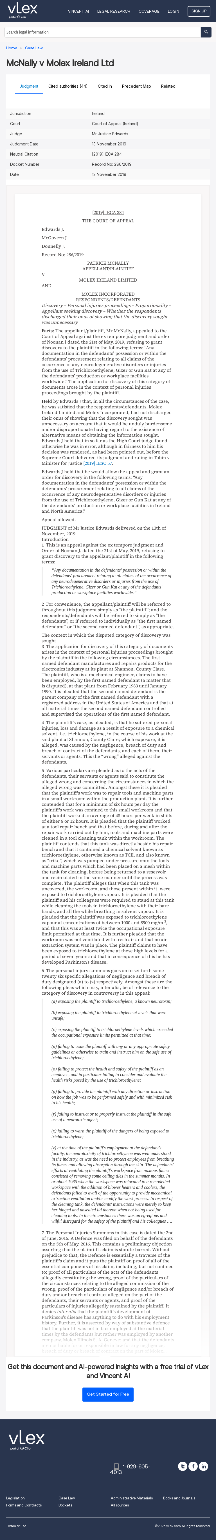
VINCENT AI (78, 11)
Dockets (65, 1505)
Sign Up (199, 11)
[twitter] (182, 1466)
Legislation (15, 1498)
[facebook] (193, 1466)
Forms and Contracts (24, 1505)
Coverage (149, 11)
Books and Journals (179, 1498)
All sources (120, 1505)
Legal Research (113, 11)
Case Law (66, 1498)
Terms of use (16, 1526)
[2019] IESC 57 (97, 463)
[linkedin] (203, 1466)
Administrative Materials (132, 1498)
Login (173, 11)
